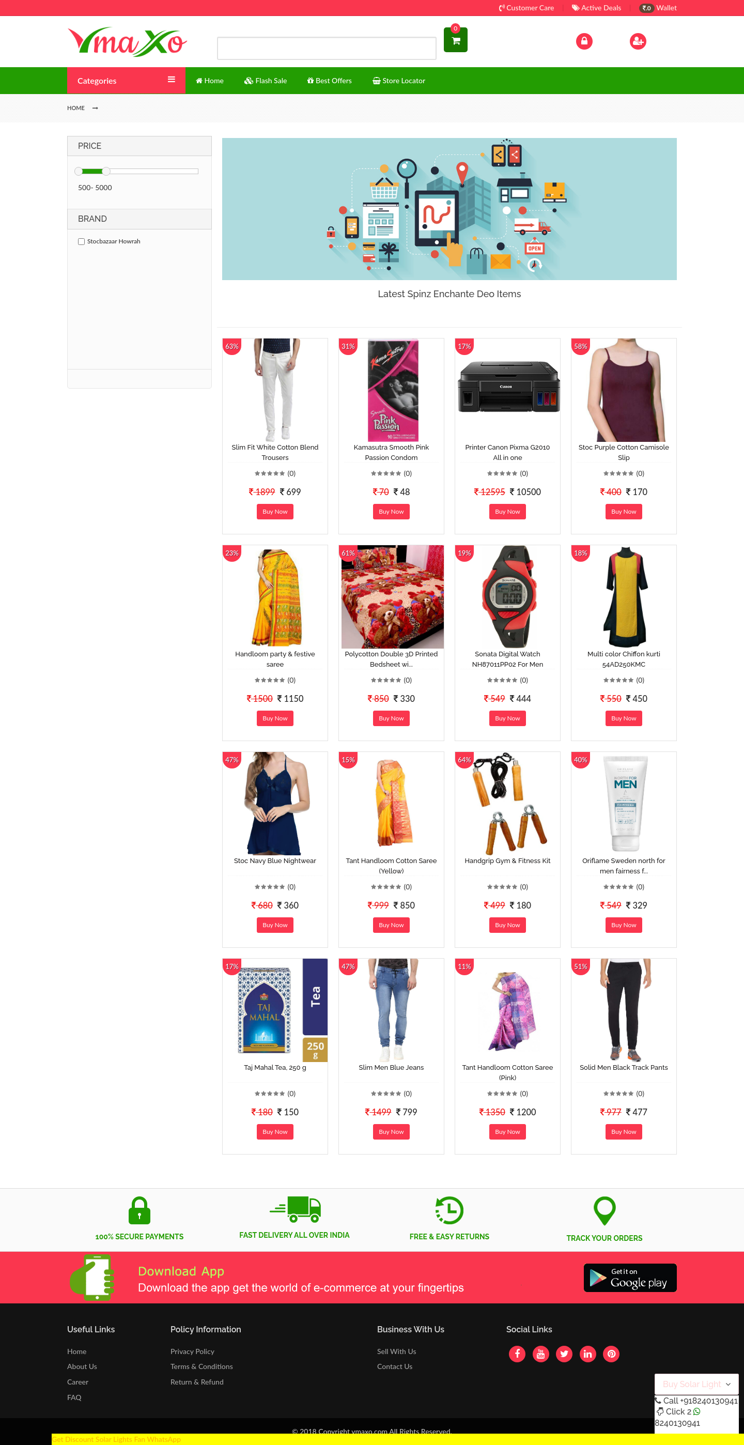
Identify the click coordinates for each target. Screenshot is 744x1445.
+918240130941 (708, 1401)
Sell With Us (396, 1351)
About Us (82, 1366)
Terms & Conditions (202, 1366)
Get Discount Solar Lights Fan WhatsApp (116, 1439)
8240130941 (677, 1423)
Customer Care (526, 7)
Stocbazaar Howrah (109, 241)
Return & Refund (197, 1381)
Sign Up (651, 40)
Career (77, 1381)
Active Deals (596, 7)
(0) (291, 473)
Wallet (658, 7)
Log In (595, 40)
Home (76, 1351)
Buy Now (274, 511)
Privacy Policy (192, 1351)
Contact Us (394, 1366)
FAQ (74, 1397)
